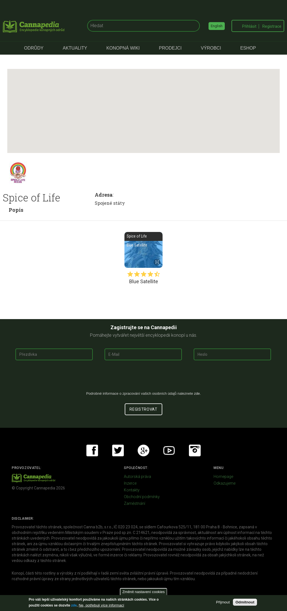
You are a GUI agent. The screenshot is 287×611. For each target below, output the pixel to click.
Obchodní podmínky (142, 496)
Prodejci (170, 48)
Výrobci (211, 48)
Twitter (118, 450)
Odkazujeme (224, 483)
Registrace (271, 26)
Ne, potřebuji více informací (101, 605)
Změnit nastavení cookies (143, 592)
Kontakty (132, 490)
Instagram (195, 450)
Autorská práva (137, 476)
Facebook (92, 450)
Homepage (223, 476)
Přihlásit (249, 26)
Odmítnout (244, 602)
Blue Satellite (143, 250)
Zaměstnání (134, 503)
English (217, 26)
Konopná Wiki (123, 48)
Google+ (143, 450)
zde (74, 605)
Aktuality (75, 48)
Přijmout (223, 602)
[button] (143, 106)
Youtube (169, 450)
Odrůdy (33, 48)
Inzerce (130, 483)
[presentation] (143, 378)
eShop (248, 48)
